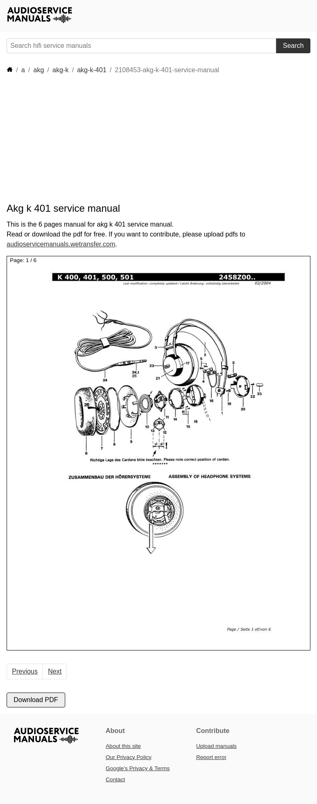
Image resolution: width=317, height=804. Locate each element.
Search (293, 45)
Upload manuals (216, 746)
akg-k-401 (91, 69)
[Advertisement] (157, 138)
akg (38, 69)
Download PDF (36, 699)
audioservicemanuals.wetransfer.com (61, 244)
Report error (211, 757)
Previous (25, 671)
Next (55, 671)
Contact (115, 779)
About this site (123, 746)
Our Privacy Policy (128, 757)
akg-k (60, 69)
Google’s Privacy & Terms (138, 768)
